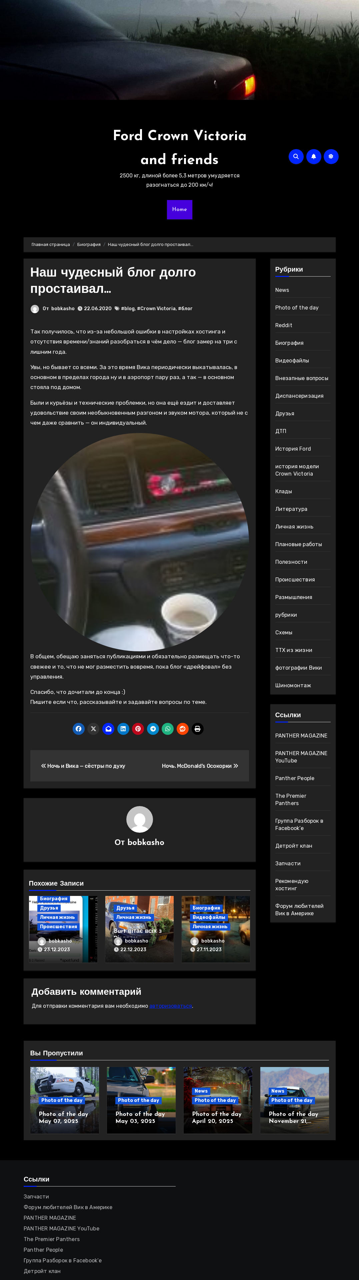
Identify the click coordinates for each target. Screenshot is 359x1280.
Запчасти (288, 863)
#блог (185, 309)
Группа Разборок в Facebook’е (63, 1260)
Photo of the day (297, 308)
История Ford (293, 449)
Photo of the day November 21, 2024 (293, 1121)
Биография (53, 899)
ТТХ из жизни (293, 650)
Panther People (295, 778)
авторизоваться (170, 1006)
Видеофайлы (209, 917)
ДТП (281, 431)
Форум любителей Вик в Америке (68, 1207)
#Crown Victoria (156, 309)
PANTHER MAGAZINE (301, 736)
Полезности (291, 562)
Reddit (283, 325)
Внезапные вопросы (301, 378)
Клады (283, 491)
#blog (128, 309)
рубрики (286, 615)
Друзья (49, 908)
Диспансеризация (299, 396)
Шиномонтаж (293, 685)
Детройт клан (293, 846)
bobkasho (63, 309)
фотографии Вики (298, 668)
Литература (291, 509)
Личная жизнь (57, 917)
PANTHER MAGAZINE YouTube (61, 1228)
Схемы (284, 632)
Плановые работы (298, 544)
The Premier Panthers (52, 1239)
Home (179, 209)
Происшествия (58, 927)
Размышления (294, 597)
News (282, 290)
